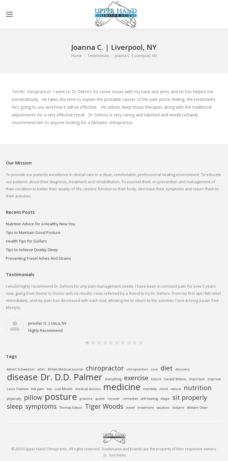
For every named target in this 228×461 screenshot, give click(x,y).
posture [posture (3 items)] (61, 396)
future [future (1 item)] (156, 379)
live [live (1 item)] (49, 389)
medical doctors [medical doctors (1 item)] (88, 389)
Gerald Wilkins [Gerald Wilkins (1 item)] (175, 379)
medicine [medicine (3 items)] (121, 386)
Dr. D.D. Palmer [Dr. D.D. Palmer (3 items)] (71, 377)
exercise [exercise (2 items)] (136, 377)
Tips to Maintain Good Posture (33, 232)
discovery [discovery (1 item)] (182, 369)
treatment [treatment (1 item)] (145, 407)
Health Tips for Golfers (26, 241)
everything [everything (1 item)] (113, 379)
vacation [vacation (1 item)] (163, 407)
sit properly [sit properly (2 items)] (189, 397)
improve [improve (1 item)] (214, 379)
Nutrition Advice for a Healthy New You (40, 223)
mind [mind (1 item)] (163, 389)
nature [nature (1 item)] (175, 389)
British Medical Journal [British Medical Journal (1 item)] (65, 369)
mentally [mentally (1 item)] (150, 389)
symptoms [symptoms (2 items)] (41, 406)
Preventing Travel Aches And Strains (38, 258)
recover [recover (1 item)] (113, 399)
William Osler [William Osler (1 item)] (197, 407)
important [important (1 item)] (197, 379)
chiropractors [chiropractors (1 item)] (137, 369)
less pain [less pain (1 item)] (37, 389)
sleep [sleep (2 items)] (15, 406)
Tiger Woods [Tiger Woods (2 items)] (104, 406)
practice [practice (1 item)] (86, 399)
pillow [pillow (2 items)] (33, 397)
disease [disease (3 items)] (22, 377)
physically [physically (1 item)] (14, 399)
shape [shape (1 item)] (165, 399)
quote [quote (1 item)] (100, 399)
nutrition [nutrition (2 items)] (198, 387)
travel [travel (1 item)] (130, 407)
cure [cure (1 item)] (154, 369)
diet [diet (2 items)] (166, 368)
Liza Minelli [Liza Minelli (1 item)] (63, 389)
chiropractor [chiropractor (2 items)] (105, 368)
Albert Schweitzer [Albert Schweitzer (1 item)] (21, 369)
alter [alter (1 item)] (41, 369)
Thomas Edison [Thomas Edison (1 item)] (70, 407)
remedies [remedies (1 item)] (130, 399)
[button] (87, 342)
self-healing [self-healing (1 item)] (149, 399)
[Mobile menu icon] (9, 14)
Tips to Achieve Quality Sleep (32, 249)
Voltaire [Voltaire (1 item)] (178, 407)
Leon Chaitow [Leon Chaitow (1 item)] (17, 389)
